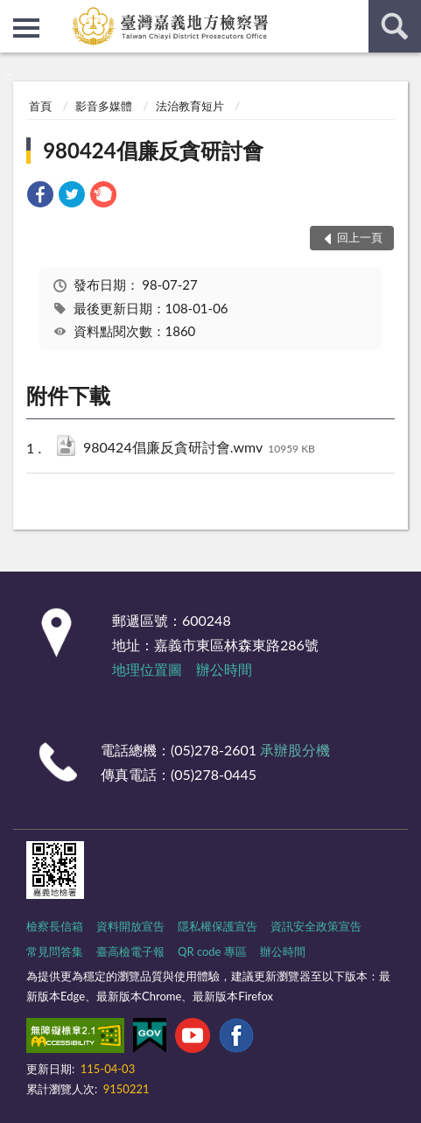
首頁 (40, 106)
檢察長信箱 (54, 926)
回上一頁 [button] (359, 237)
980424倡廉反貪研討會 (153, 150)
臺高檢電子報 (130, 951)
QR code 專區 (212, 951)
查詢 (394, 26)
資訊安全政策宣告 (315, 926)
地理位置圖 (147, 669)
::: (14, 13)
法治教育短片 (190, 106)
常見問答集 (54, 951)
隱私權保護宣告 (217, 926)
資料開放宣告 (130, 926)
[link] (40, 196)
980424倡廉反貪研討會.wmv (199, 449)
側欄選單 (26, 28)
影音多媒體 (103, 106)
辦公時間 (224, 669)
